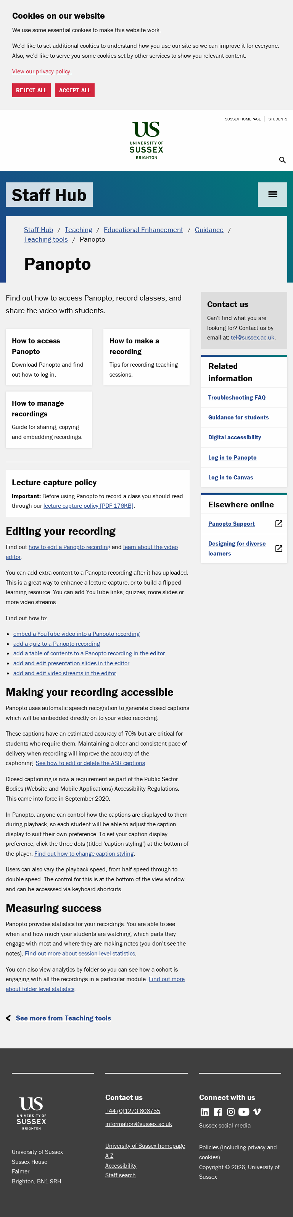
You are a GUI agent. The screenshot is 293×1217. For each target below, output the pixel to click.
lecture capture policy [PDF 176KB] (88, 505)
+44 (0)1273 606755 (132, 1111)
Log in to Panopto (232, 457)
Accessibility (121, 1165)
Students (278, 119)
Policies (209, 1147)
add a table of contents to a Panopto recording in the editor (89, 653)
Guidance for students (238, 417)
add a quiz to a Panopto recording (56, 643)
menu (272, 194)
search (282, 160)
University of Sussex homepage (145, 1145)
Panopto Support (231, 523)
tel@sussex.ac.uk (252, 337)
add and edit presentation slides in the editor (71, 663)
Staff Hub (49, 195)
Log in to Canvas (230, 477)
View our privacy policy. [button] (42, 71)
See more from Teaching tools (63, 1017)
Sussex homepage (243, 119)
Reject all (31, 90)
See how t (48, 763)
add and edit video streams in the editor (64, 673)
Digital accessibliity (234, 437)
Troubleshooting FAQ (237, 397)
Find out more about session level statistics (80, 953)
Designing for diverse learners (237, 548)
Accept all (75, 90)
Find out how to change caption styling (84, 853)
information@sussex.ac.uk (138, 1124)
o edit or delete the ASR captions (103, 763)
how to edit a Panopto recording (69, 547)
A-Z (109, 1155)
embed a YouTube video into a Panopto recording (76, 633)
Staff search (120, 1175)
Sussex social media (225, 1125)
